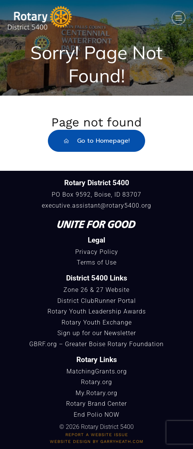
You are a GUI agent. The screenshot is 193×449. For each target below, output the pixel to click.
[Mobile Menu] (178, 18)
